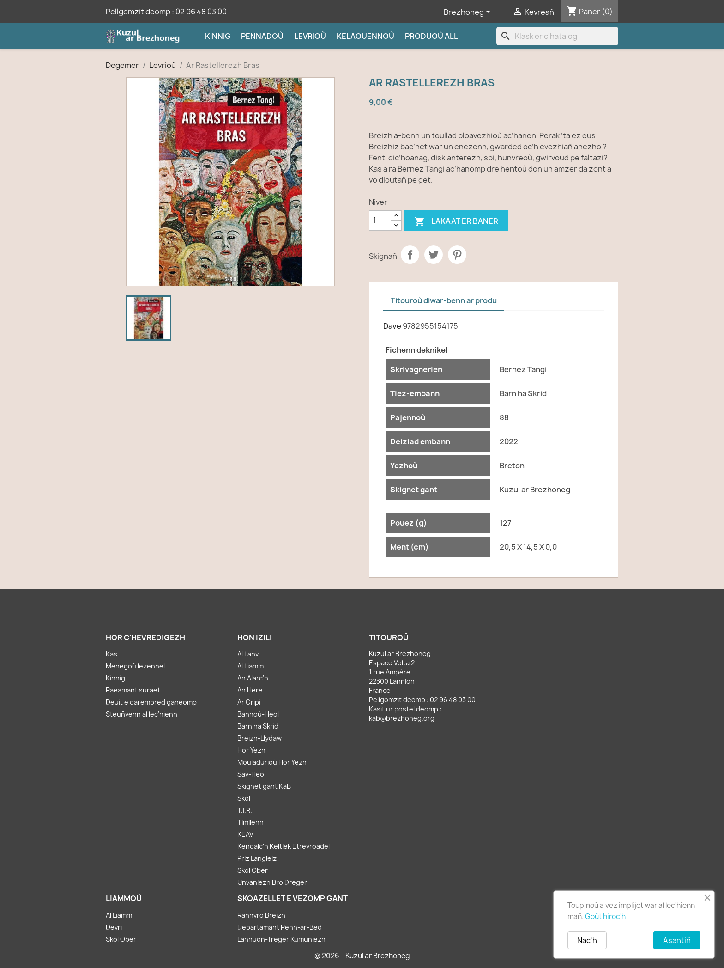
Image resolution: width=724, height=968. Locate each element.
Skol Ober (252, 870)
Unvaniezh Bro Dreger (272, 882)
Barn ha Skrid (257, 726)
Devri (114, 927)
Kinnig (217, 36)
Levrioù (310, 36)
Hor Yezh (251, 750)
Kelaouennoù (365, 36)
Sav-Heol (251, 774)
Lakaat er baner (456, 221)
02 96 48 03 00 (201, 11)
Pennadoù (262, 36)
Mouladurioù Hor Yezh (272, 762)
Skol (243, 798)
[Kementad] (380, 220)
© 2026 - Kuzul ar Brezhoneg (362, 956)
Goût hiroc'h (605, 916)
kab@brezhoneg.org (401, 718)
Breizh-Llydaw (259, 738)
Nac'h (587, 940)
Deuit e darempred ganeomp (151, 702)
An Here (250, 690)
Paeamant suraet (133, 690)
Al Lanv (248, 653)
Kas (111, 653)
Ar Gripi (248, 702)
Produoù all (431, 36)
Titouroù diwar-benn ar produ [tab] (444, 300)
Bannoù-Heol (258, 714)
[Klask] (557, 36)
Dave (392, 326)
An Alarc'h (252, 678)
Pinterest (457, 254)
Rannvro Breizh (261, 915)
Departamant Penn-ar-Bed (279, 927)
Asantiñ (677, 940)
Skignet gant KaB (264, 786)
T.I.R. (244, 810)
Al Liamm (250, 666)
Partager (410, 254)
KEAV (245, 834)
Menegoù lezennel (135, 666)
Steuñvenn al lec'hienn (141, 714)
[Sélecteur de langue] (469, 12)
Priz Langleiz (257, 858)
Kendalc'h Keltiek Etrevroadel (283, 846)
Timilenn (250, 822)
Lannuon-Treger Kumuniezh (281, 939)
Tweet (433, 254)
